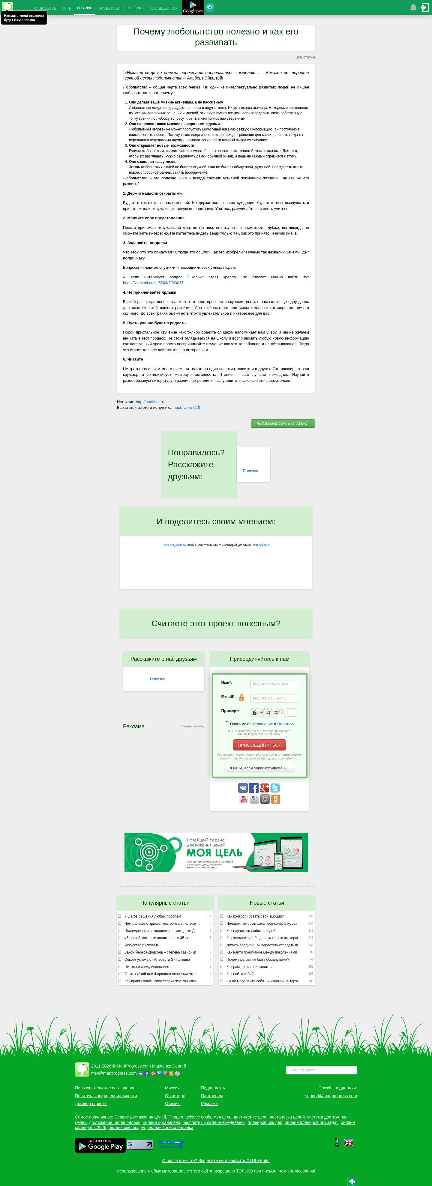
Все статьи (305, 57)
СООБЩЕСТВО (162, 8)
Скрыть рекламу (193, 726)
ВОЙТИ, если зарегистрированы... (260, 768)
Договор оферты (91, 1103)
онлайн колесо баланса (170, 1127)
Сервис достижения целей (140, 1117)
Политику (285, 724)
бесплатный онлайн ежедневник (213, 1122)
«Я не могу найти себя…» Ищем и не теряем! (262, 981)
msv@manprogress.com (114, 1073)
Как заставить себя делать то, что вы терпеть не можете (262, 938)
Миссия (172, 1088)
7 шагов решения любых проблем (152, 916)
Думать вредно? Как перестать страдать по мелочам (262, 945)
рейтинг (264, 545)
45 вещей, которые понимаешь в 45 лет (157, 938)
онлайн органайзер (161, 1122)
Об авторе (175, 1095)
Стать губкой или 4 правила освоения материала (160, 974)
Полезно (250, 471)
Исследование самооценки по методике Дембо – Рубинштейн (160, 931)
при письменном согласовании (284, 1171)
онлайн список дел (127, 1127)
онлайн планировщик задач (312, 1122)
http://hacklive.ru (150, 402)
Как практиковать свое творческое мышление (160, 981)
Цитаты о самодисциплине (146, 967)
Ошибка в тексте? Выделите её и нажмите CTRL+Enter (216, 1160)
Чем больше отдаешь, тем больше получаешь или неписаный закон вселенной (160, 923)
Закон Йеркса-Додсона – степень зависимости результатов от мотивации (160, 952)
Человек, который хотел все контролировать (262, 923)
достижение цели (251, 1117)
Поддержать (213, 1088)
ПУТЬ (66, 8)
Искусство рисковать (141, 945)
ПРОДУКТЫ (108, 8)
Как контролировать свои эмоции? (255, 916)
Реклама (209, 1103)
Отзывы (172, 1103)
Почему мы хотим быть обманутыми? (257, 959)
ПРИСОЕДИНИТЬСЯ (260, 744)
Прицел (175, 1117)
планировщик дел (265, 1122)
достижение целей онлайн (114, 1122)
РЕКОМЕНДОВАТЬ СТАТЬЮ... (283, 423)
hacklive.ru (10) (187, 407)
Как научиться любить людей (250, 931)
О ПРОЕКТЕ (45, 8)
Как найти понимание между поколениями (261, 952)
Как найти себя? (240, 974)
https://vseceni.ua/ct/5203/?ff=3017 (153, 282)
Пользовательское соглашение (105, 1088)
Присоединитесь (174, 545)
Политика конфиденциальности (106, 1095)
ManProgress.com (134, 1066)
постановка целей (287, 1117)
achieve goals (198, 1117)
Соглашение (261, 724)
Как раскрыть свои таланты (249, 967)
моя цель (223, 1117)
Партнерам (212, 1095)
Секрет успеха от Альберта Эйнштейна (157, 959)
